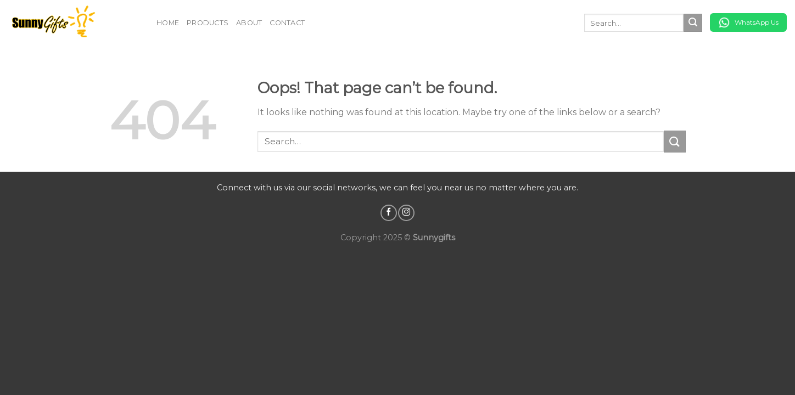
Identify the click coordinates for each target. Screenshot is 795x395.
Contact (287, 23)
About (249, 23)
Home (167, 23)
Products (207, 23)
